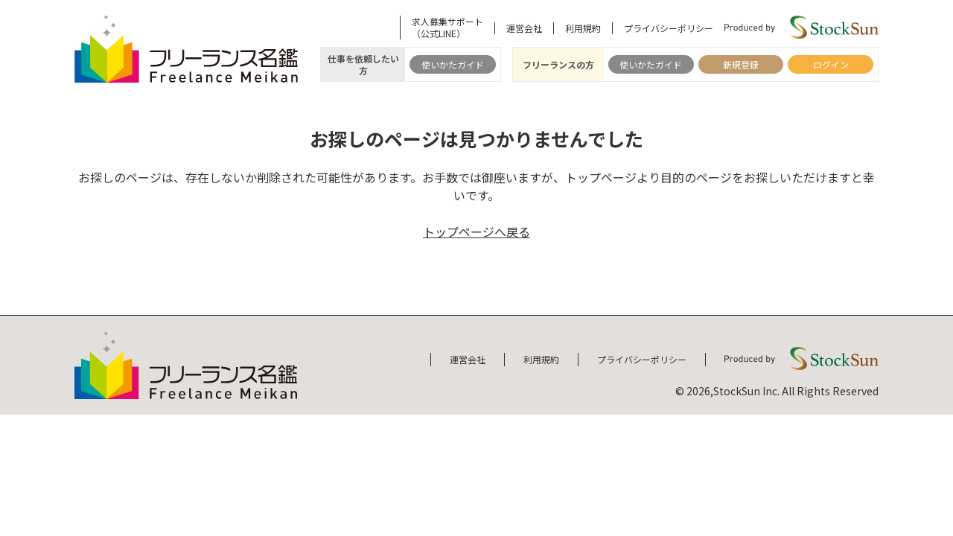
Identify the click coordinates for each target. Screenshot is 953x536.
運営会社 (524, 28)
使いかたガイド (452, 64)
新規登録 (741, 64)
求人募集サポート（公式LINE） (447, 27)
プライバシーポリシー (668, 28)
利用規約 (583, 28)
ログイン (831, 64)
